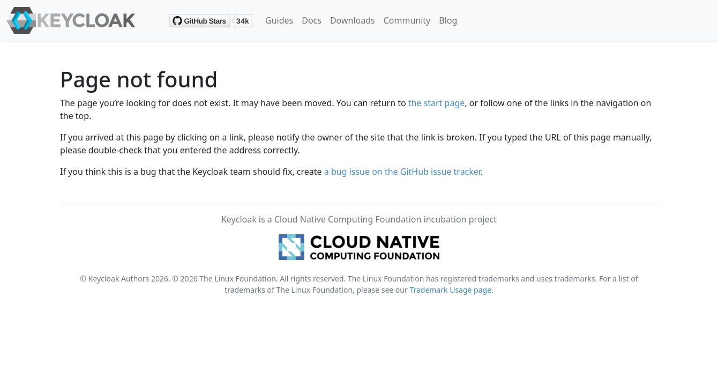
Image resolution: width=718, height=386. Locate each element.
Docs (311, 20)
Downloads (352, 20)
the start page (436, 103)
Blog (448, 20)
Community (407, 20)
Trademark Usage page (450, 290)
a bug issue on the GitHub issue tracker (402, 171)
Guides (279, 20)
